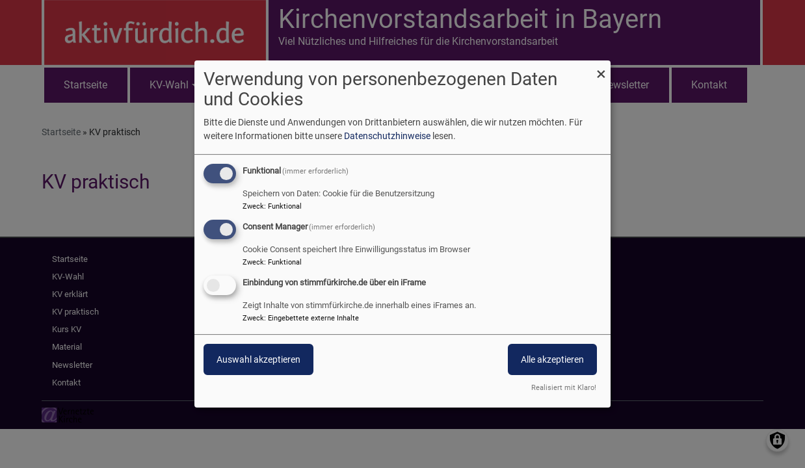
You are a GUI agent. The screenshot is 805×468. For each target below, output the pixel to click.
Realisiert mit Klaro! (563, 388)
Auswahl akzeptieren (258, 359)
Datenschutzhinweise (387, 136)
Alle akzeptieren (552, 359)
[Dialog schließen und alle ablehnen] (601, 68)
